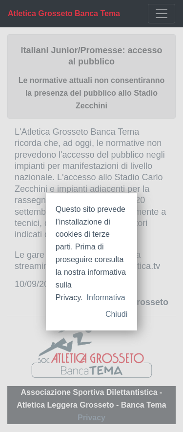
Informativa (105, 297)
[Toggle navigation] (161, 13)
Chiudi (116, 314)
